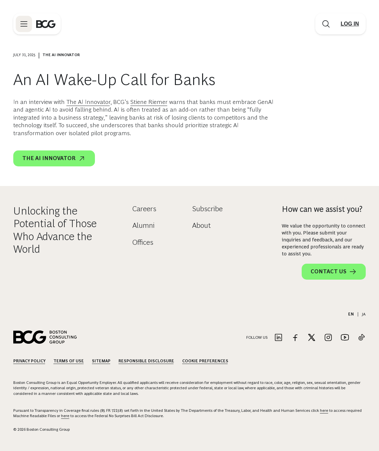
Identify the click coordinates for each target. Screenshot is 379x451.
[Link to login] (349, 24)
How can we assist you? (322, 209)
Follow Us (256, 337)
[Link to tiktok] (361, 338)
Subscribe (207, 209)
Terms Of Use (68, 361)
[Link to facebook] (295, 338)
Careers (144, 209)
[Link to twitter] (311, 338)
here (324, 410)
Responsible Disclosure (146, 361)
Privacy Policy (29, 361)
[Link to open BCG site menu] (24, 24)
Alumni (143, 225)
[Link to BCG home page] (45, 24)
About (201, 225)
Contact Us (334, 272)
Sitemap (101, 361)
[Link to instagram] (328, 338)
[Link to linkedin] (278, 338)
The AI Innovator (88, 102)
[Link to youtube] (345, 338)
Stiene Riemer (149, 102)
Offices (142, 242)
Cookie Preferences (205, 361)
